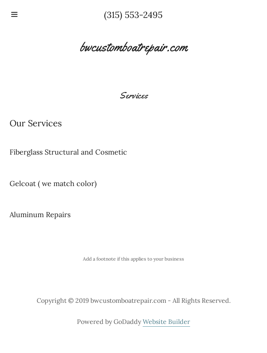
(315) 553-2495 (133, 14)
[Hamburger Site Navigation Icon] (29, 14)
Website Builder (166, 322)
